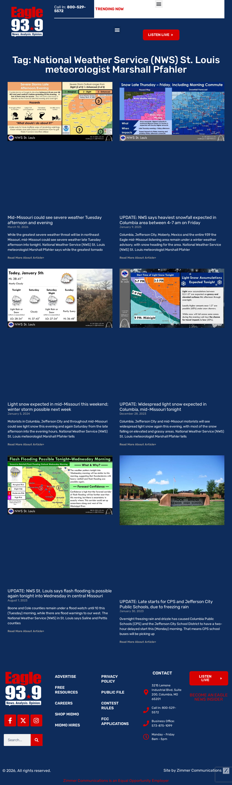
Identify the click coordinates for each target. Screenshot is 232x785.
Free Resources (66, 689)
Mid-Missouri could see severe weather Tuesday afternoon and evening (55, 220)
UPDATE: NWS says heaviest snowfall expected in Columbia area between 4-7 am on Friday (168, 220)
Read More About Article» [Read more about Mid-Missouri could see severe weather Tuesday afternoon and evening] (26, 257)
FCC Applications (115, 721)
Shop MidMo (67, 714)
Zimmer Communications (203, 770)
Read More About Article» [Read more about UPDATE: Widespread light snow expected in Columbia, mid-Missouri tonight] (138, 444)
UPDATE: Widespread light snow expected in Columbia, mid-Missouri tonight (163, 407)
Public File (112, 692)
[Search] (37, 740)
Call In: (70, 9)
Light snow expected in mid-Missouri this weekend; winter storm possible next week (58, 407)
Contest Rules (110, 705)
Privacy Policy (109, 679)
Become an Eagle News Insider (209, 697)
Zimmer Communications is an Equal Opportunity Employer (116, 780)
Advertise (65, 676)
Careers (63, 703)
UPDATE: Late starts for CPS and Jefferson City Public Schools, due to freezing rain (166, 604)
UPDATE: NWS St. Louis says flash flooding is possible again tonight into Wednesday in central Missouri (60, 593)
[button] (159, 4)
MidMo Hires (67, 725)
